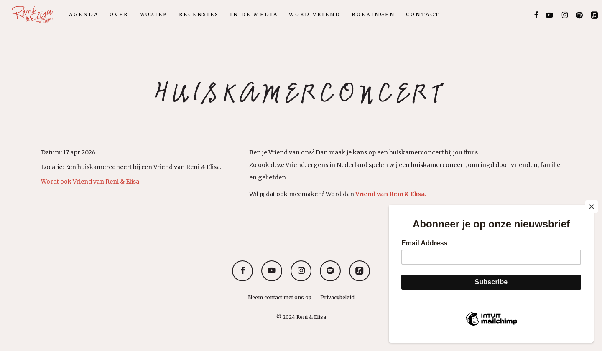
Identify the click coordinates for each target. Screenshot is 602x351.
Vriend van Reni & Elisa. (390, 194)
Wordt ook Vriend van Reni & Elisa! (91, 181)
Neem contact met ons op (279, 297)
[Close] (591, 206)
